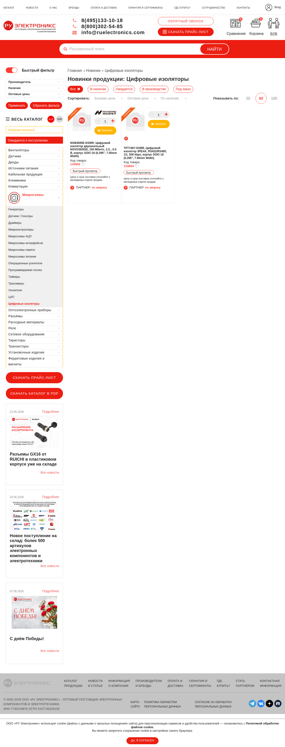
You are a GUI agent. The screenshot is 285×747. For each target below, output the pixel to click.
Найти (214, 49)
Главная (75, 71)
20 (248, 98)
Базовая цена (109, 98)
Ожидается (124, 89)
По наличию (174, 98)
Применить (16, 105)
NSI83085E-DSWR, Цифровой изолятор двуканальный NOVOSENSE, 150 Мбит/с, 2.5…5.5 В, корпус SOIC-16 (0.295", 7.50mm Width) (93, 149)
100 (274, 98)
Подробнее (50, 411)
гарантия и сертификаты (145, 8)
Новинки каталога (21, 130)
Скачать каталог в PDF (34, 393)
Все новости (49, 472)
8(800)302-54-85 (97, 26)
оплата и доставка (104, 8)
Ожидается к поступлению (28, 140)
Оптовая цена (141, 98)
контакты (243, 8)
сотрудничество (213, 8)
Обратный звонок (186, 21)
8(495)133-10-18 (97, 20)
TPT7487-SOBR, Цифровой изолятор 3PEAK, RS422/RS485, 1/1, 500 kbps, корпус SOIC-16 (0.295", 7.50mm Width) (145, 153)
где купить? (182, 8)
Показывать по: (226, 98)
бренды (74, 8)
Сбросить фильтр (46, 105)
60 (261, 98)
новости (32, 8)
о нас (53, 8)
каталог (8, 8)
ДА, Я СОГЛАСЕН (142, 740)
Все (73, 89)
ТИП (59, 119)
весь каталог (27, 119)
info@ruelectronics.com (108, 32)
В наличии (98, 89)
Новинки (93, 71)
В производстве (154, 89)
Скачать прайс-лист (186, 32)
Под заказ (183, 89)
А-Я (51, 119)
